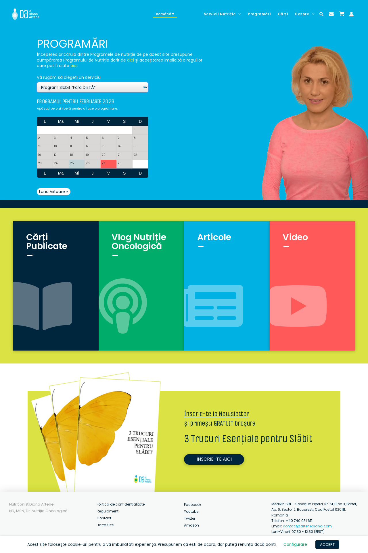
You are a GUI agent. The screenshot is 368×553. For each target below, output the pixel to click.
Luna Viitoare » (53, 191)
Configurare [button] (295, 544)
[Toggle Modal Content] (321, 14)
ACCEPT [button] (327, 544)
